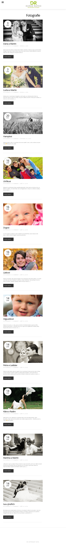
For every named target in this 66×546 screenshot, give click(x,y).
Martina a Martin (10, 457)
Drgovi (6, 227)
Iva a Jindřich (9, 504)
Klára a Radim (9, 411)
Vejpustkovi (8, 318)
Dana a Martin (9, 43)
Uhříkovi (7, 181)
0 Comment (15, 46)
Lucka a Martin (10, 90)
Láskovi (6, 272)
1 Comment (15, 321)
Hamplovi (7, 136)
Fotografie (7, 46)
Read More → (8, 56)
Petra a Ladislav (10, 365)
